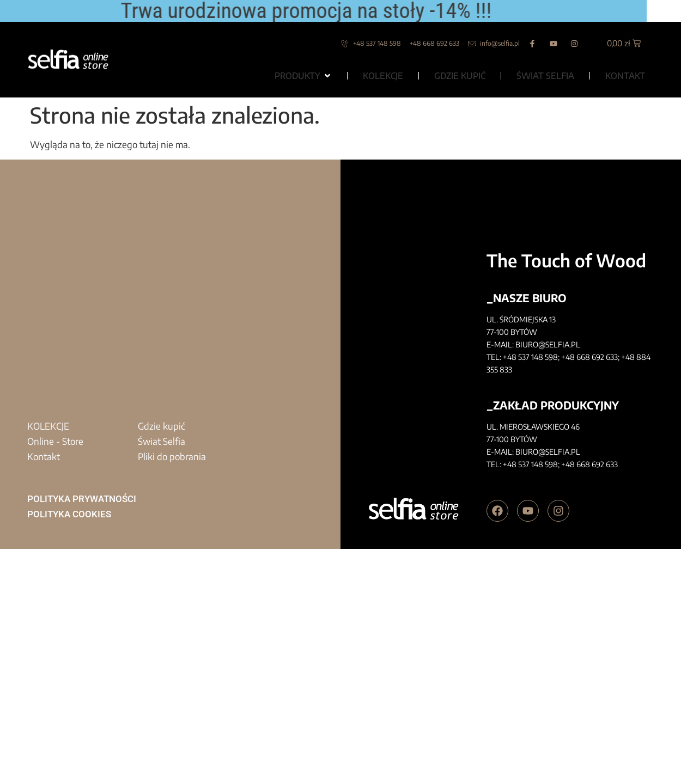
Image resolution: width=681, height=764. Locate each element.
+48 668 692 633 (589, 357)
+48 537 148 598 (530, 357)
